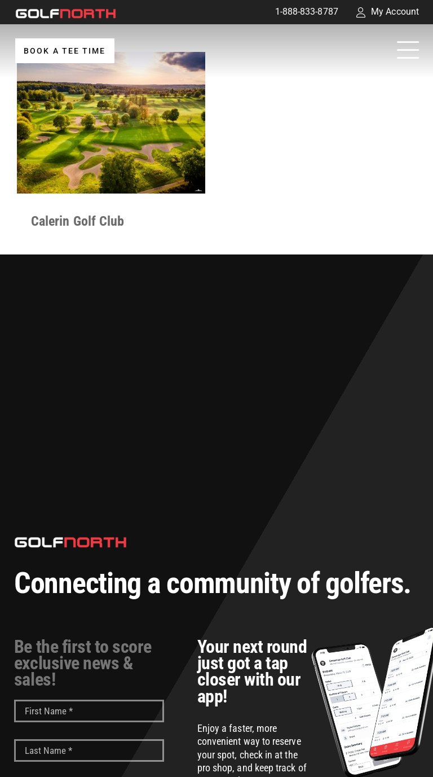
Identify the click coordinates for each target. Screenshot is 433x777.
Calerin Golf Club (77, 221)
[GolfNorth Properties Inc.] (65, 12)
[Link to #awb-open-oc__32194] (408, 51)
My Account (387, 11)
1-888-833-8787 (306, 11)
